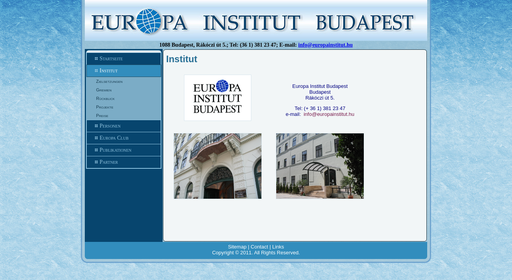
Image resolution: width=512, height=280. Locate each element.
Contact (259, 247)
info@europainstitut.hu (325, 45)
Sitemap (237, 247)
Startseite (123, 59)
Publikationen (123, 150)
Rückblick (105, 98)
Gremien (104, 90)
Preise (102, 115)
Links (278, 247)
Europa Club (123, 138)
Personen (123, 126)
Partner (123, 162)
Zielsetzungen (109, 81)
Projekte (104, 107)
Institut (123, 71)
